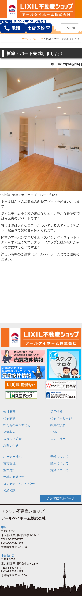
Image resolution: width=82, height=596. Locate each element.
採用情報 (56, 411)
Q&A (53, 432)
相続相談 (9, 490)
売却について (59, 456)
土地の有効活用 (14, 477)
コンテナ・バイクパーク (20, 483)
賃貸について (59, 470)
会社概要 (9, 411)
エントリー (58, 438)
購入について (59, 463)
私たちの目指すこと (17, 425)
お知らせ (37, 39)
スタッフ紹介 (12, 438)
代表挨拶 (9, 418)
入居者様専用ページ (60, 498)
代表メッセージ (61, 418)
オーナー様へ (12, 456)
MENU (71, 29)
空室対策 (9, 470)
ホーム (26, 39)
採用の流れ (58, 425)
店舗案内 (9, 432)
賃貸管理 (9, 463)
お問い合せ (11, 445)
